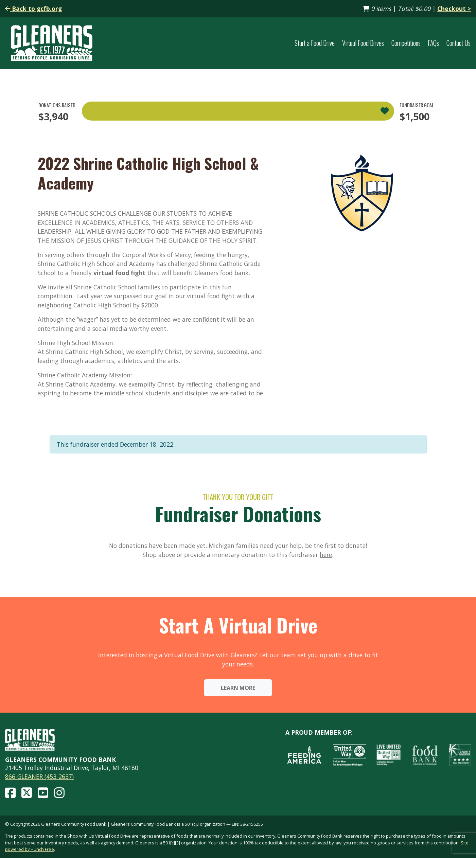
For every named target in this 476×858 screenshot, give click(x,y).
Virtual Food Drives (363, 43)
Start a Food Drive (315, 43)
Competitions (406, 43)
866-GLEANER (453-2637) (39, 776)
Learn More (238, 688)
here (326, 555)
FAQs (433, 43)
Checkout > (454, 8)
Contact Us (458, 43)
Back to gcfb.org (33, 8)
